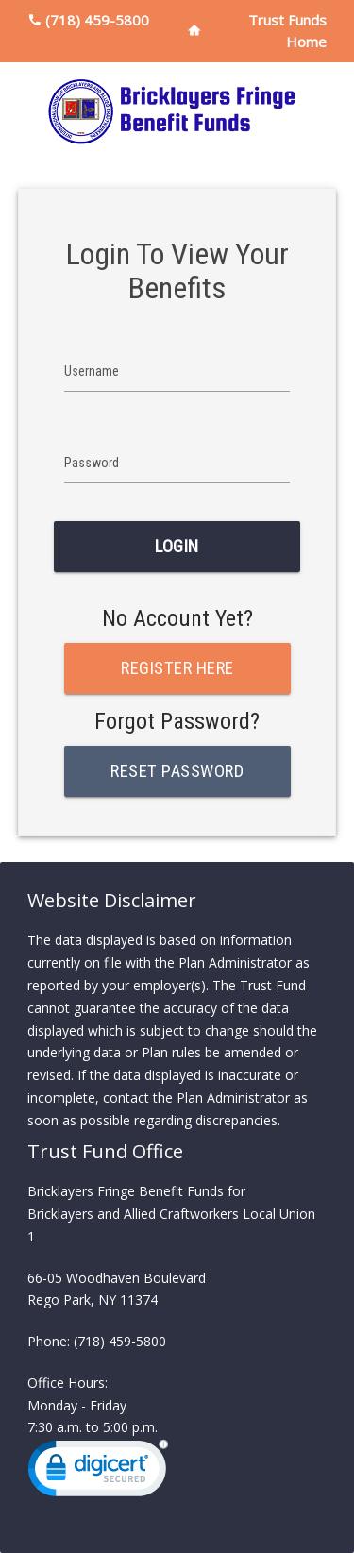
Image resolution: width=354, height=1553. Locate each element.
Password (91, 462)
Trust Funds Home (287, 30)
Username (91, 371)
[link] (98, 1472)
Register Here (177, 668)
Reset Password (177, 771)
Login (177, 546)
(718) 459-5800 (97, 19)
